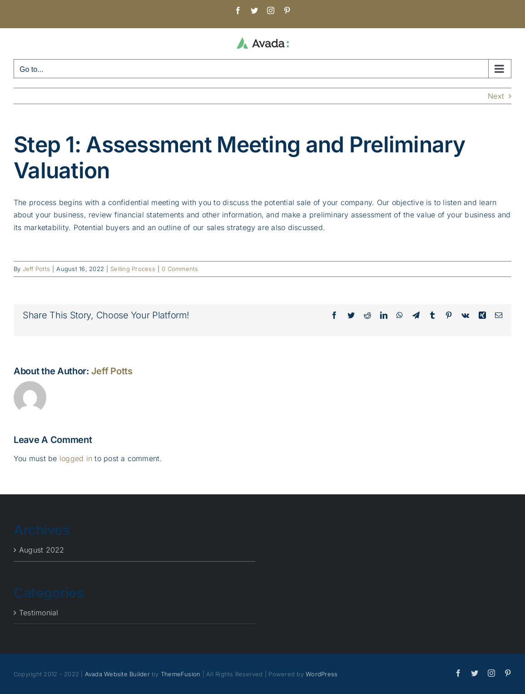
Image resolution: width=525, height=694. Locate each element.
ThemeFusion (181, 674)
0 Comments (180, 268)
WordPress (321, 674)
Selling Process (132, 268)
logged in (75, 458)
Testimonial (39, 612)
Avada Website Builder (117, 674)
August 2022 (41, 549)
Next (496, 96)
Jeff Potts (36, 268)
